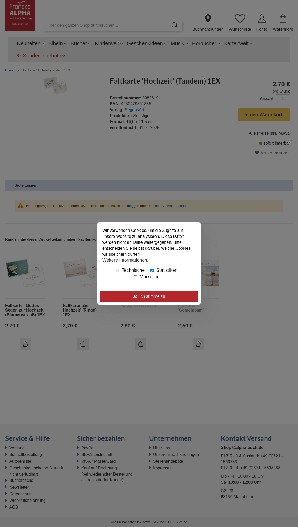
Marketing (147, 276)
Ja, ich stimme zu (149, 296)
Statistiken (163, 270)
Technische (130, 270)
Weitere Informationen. (125, 259)
